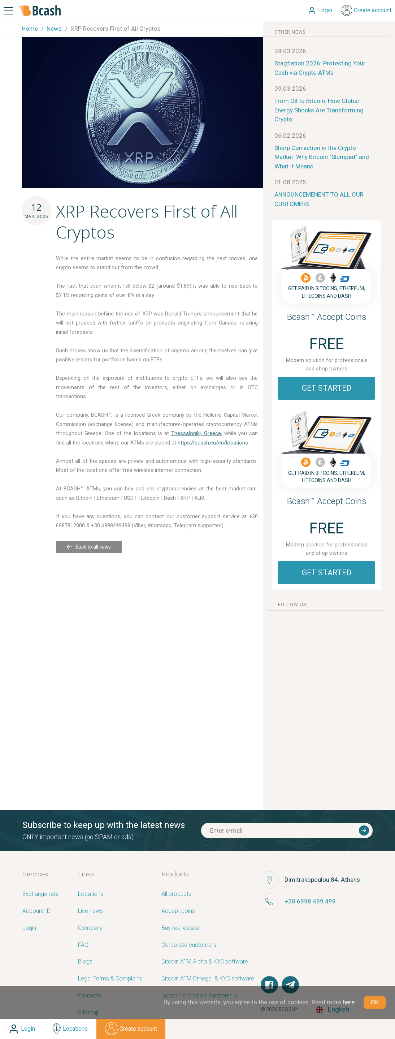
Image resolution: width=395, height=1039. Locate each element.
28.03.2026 (290, 51)
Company (90, 928)
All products (176, 894)
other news (290, 32)
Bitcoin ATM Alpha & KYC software (204, 961)
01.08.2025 (290, 182)
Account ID (36, 911)
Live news (90, 911)
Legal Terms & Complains (110, 978)
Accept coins (178, 911)
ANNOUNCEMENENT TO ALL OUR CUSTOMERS (319, 199)
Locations (90, 894)
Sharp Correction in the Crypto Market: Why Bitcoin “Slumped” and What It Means (321, 157)
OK (375, 1002)
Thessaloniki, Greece (196, 433)
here (349, 1002)
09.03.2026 (290, 88)
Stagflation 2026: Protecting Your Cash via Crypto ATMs (319, 68)
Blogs (85, 961)
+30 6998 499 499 (310, 901)
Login (29, 928)
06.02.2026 (290, 135)
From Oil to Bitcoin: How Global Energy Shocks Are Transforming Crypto (319, 110)
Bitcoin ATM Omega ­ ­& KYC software (207, 978)
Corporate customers (188, 945)
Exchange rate (40, 894)
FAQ (83, 945)
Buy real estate (180, 928)
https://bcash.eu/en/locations (213, 442)
